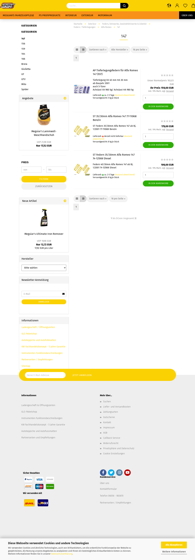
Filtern (43, 179)
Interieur (71, 15)
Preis (25, 162)
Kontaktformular (108, 489)
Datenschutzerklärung (61, 554)
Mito (23, 84)
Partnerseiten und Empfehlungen (38, 437)
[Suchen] (124, 5)
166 (23, 58)
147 (23, 38)
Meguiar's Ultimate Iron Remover (43, 233)
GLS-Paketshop (29, 411)
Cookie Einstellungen (114, 453)
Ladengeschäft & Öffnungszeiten (38, 405)
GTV (23, 79)
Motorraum (105, 15)
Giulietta (25, 69)
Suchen (107, 401)
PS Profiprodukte (49, 15)
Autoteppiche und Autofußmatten (39, 340)
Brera (24, 64)
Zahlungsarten (110, 412)
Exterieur (87, 15)
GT (22, 74)
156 (23, 43)
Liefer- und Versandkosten (117, 406)
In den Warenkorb (158, 106)
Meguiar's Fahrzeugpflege (18, 15)
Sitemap (26, 366)
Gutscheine (109, 417)
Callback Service (111, 438)
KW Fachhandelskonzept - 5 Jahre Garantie (43, 346)
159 (23, 48)
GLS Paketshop (29, 333)
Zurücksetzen (44, 186)
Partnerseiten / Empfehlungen (37, 359)
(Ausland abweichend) (125, 95)
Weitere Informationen (174, 551)
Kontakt (107, 422)
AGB (105, 432)
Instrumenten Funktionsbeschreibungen (42, 353)
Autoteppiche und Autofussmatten (39, 431)
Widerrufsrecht (110, 443)
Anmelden (44, 302)
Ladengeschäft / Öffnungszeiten (38, 327)
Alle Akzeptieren (174, 545)
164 (23, 53)
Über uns (187, 15)
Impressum (109, 427)
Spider (25, 89)
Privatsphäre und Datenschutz (118, 448)
